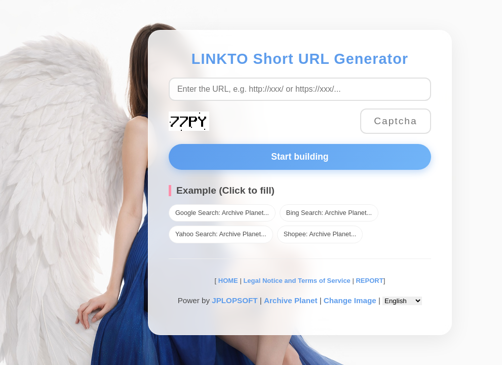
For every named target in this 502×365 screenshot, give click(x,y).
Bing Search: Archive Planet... (329, 212)
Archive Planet (291, 300)
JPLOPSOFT (234, 300)
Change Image (350, 300)
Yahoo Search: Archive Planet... (220, 234)
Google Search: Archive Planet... (222, 212)
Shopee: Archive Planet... (320, 234)
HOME (227, 280)
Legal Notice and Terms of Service (296, 280)
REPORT (369, 280)
